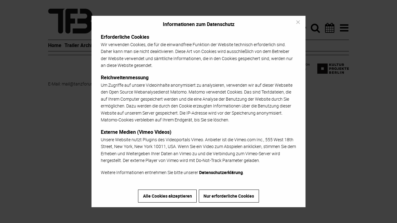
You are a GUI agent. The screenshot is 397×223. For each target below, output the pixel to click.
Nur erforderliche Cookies (228, 196)
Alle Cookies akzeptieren (167, 196)
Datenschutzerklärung (221, 172)
